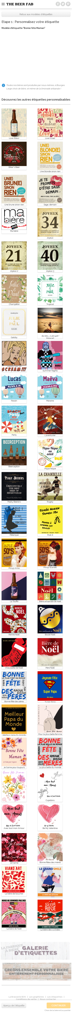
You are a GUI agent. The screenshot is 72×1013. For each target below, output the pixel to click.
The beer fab (19, 4)
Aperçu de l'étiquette (13, 1005)
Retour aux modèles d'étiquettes (36, 14)
